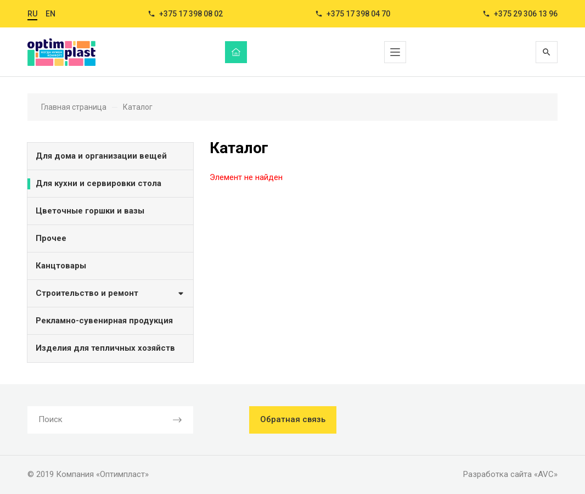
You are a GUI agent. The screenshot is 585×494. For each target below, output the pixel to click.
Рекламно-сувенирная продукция (104, 320)
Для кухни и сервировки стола (98, 183)
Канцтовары (61, 266)
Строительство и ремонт (110, 293)
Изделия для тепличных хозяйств (105, 348)
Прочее (51, 238)
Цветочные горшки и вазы (90, 211)
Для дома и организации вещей (101, 156)
